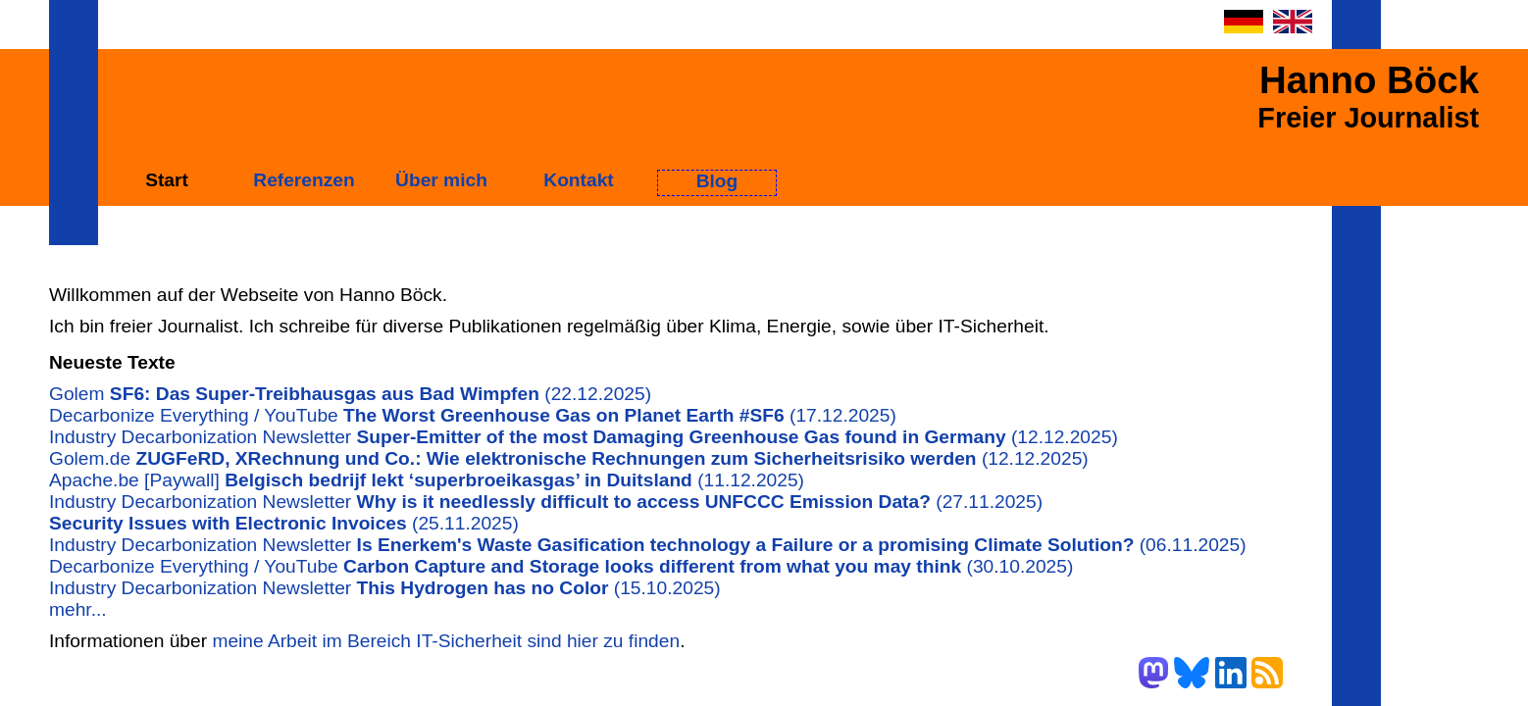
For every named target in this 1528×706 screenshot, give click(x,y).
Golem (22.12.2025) (350, 393)
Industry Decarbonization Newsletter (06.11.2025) (648, 544)
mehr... (78, 609)
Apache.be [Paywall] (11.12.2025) (426, 480)
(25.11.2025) (284, 523)
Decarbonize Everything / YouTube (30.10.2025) (561, 566)
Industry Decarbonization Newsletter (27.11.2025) (546, 501)
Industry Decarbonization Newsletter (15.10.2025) (385, 588)
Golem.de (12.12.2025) (569, 458)
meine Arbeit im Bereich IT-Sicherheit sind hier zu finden (446, 640)
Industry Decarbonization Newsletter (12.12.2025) (583, 437)
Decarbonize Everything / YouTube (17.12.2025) (472, 415)
